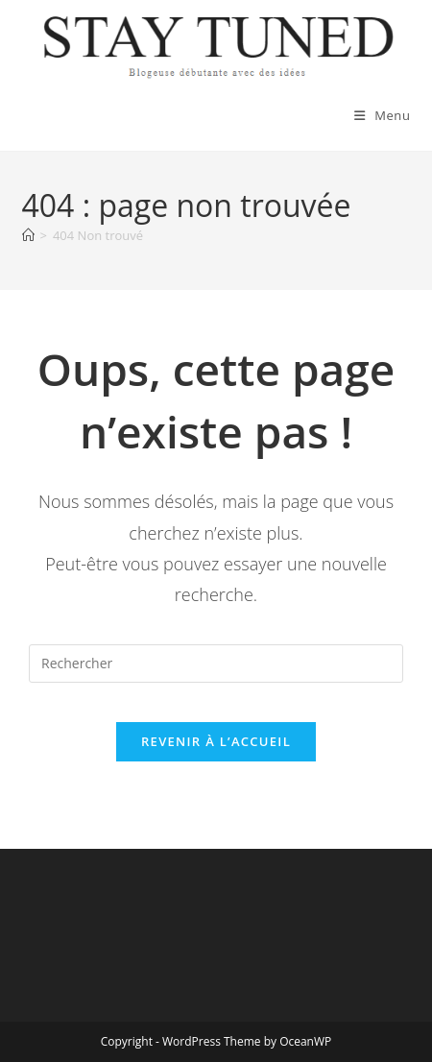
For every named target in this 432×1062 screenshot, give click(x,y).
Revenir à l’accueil (216, 741)
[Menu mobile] (382, 115)
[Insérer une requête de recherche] (216, 663)
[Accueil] (28, 235)
